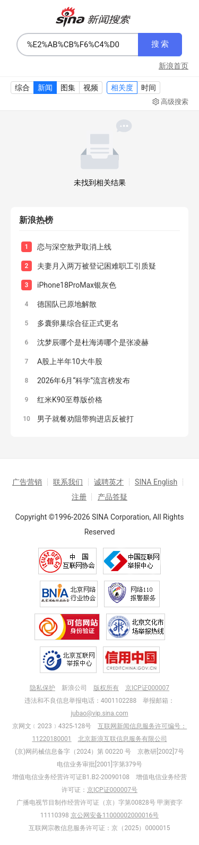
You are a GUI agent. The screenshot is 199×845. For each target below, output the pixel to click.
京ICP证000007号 (112, 790)
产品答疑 (112, 497)
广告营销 (27, 482)
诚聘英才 (109, 482)
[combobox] (77, 44)
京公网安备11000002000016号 (115, 815)
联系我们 (68, 482)
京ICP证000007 (147, 688)
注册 (79, 497)
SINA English (156, 482)
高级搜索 (170, 102)
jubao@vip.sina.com (99, 713)
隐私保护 (42, 688)
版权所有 (106, 688)
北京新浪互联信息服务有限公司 (122, 739)
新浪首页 (173, 66)
